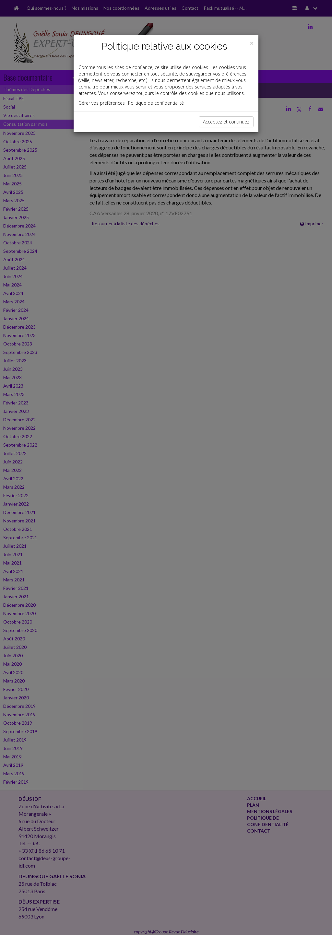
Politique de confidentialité (156, 103)
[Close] (252, 43)
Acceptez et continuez (226, 122)
